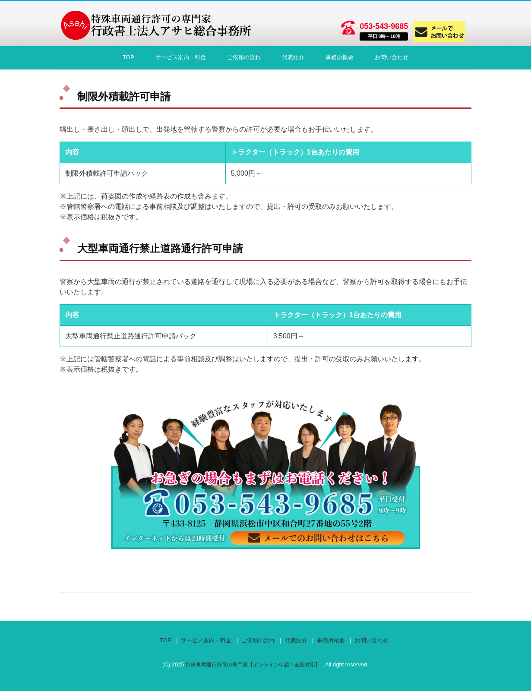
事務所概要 (340, 57)
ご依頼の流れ (244, 57)
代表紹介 (293, 57)
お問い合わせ (391, 57)
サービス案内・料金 (180, 57)
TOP (128, 57)
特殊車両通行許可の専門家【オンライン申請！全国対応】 (254, 664)
